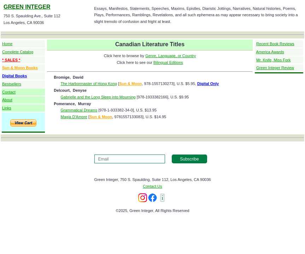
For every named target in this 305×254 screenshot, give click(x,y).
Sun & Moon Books (20, 68)
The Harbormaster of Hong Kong (89, 83)
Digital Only (208, 83)
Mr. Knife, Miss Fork (273, 60)
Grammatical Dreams (79, 110)
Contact (9, 92)
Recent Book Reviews (275, 44)
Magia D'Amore (74, 117)
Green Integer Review (275, 68)
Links (6, 108)
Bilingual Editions (168, 62)
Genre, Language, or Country (170, 56)
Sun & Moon (130, 83)
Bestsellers (11, 84)
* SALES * (11, 60)
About (7, 100)
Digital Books (14, 76)
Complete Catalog (17, 52)
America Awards (270, 52)
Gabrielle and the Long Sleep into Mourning (98, 97)
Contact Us (152, 186)
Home (7, 44)
